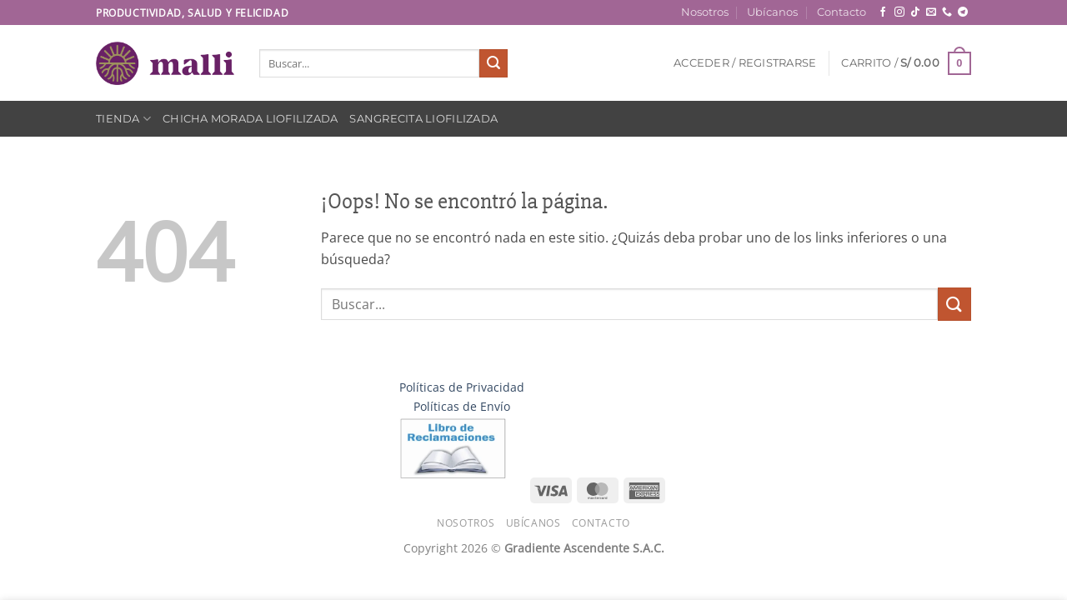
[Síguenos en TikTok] (915, 12)
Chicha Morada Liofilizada (250, 118)
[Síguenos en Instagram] (899, 12)
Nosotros (705, 12)
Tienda (123, 119)
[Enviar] (493, 63)
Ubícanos (772, 12)
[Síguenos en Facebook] (883, 12)
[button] (745, 63)
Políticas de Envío (461, 406)
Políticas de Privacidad (461, 387)
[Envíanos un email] (931, 12)
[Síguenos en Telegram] (963, 12)
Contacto (841, 12)
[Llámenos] (947, 12)
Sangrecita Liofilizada (423, 118)
